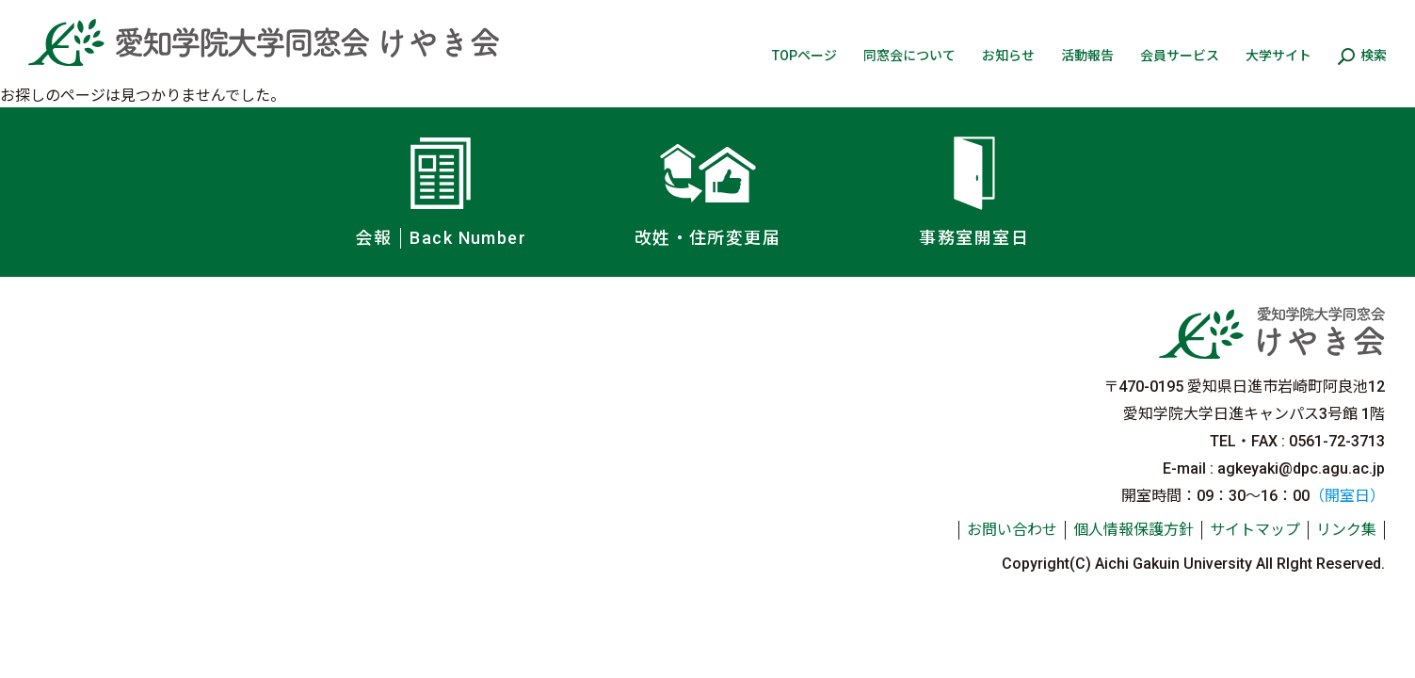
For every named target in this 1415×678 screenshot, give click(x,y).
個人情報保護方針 (1133, 530)
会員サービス (1179, 55)
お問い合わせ (1012, 530)
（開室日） (1347, 496)
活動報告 (1087, 55)
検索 (1373, 55)
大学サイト (1278, 55)
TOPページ (804, 55)
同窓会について (909, 55)
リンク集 (1346, 530)
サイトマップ (1255, 530)
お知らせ (1008, 55)
